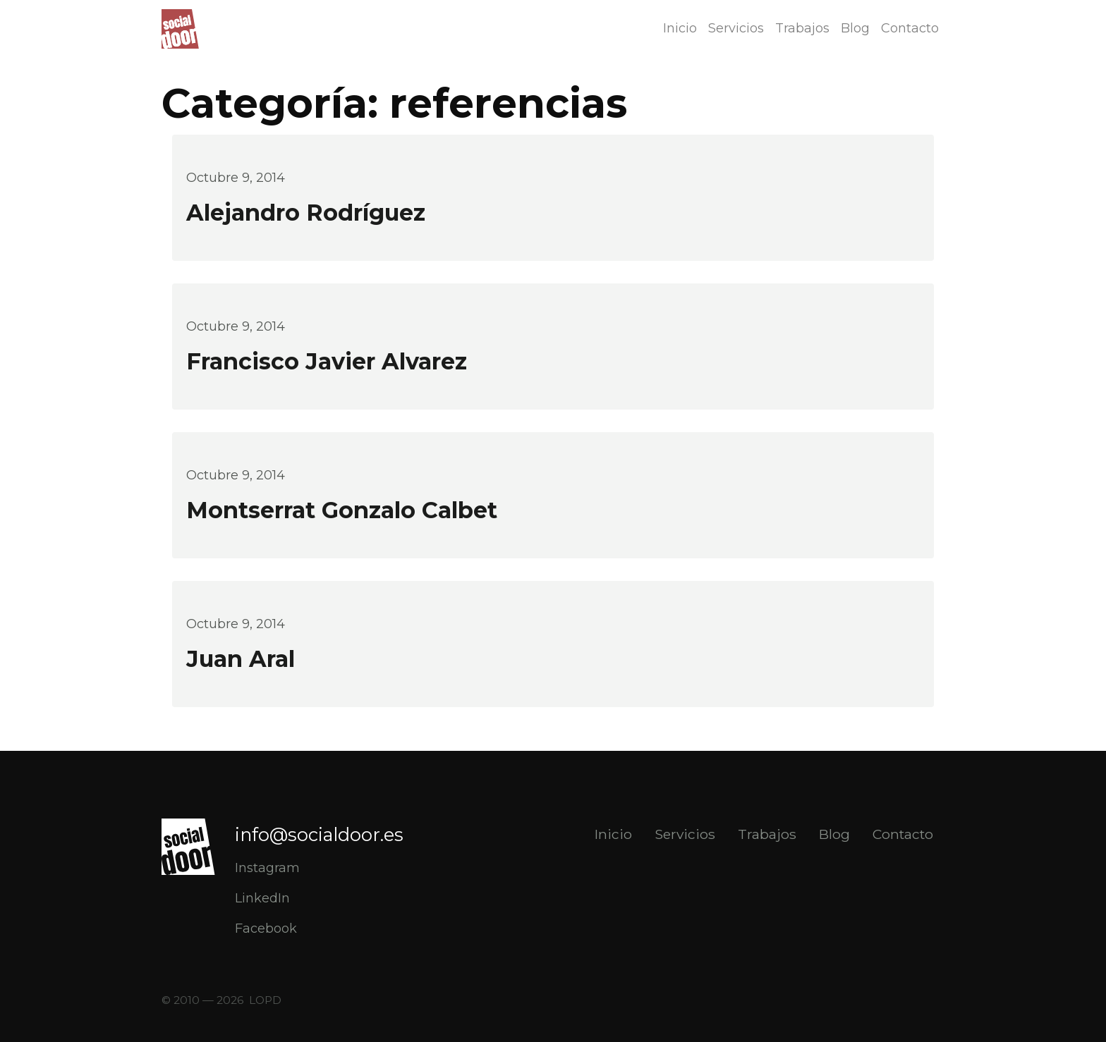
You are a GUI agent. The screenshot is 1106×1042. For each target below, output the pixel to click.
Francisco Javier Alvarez (326, 361)
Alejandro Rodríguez (305, 212)
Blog (855, 28)
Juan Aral (240, 659)
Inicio (680, 28)
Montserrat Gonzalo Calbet (341, 510)
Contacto (910, 28)
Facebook (266, 928)
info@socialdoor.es (319, 834)
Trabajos (802, 28)
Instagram (267, 868)
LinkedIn (262, 898)
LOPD (265, 1000)
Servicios (736, 28)
